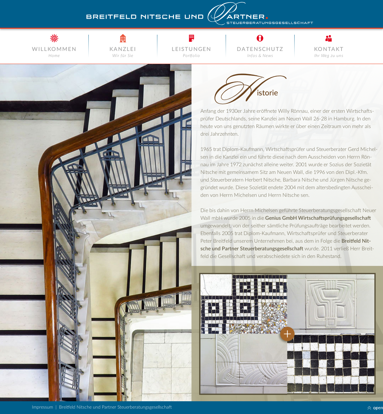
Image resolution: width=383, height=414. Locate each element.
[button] (191, 407)
